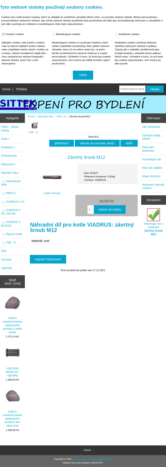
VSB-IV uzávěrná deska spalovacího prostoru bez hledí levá (12, 407)
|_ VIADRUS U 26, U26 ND (11, 211)
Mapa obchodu (151, 176)
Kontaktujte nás (151, 159)
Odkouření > (8, 164)
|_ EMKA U (8, 193)
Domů (6, 89)
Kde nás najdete (152, 167)
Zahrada (6, 259)
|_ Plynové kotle (11, 234)
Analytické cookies (127, 34)
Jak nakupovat (151, 126)
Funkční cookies (13, 34)
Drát (3, 251)
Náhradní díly (45, 116)
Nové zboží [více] (13, 281)
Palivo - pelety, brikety (10, 128)
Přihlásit (21, 89)
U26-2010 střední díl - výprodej (12, 360)
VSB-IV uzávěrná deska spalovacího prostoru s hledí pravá (12, 314)
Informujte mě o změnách (153, 222)
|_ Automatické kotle (11, 182)
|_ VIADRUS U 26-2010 (11, 223)
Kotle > (5, 138)
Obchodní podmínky (148, 149)
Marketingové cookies (66, 34)
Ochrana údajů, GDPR (151, 137)
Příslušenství (9, 155)
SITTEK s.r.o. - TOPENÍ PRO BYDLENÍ (92, 459)
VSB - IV (61, 116)
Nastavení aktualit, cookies (153, 186)
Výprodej (6, 268)
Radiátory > (8, 147)
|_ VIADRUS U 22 (12, 201)
